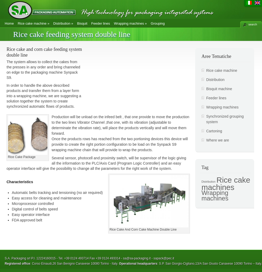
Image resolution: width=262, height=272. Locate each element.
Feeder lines (100, 23)
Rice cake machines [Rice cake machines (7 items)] (225, 184)
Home (9, 23)
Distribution (63, 23)
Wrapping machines (130, 23)
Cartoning (214, 131)
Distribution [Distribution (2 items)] (208, 181)
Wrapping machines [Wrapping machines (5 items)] (214, 195)
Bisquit (82, 23)
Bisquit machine (219, 89)
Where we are (217, 140)
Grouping (158, 23)
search (252, 24)
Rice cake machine (34, 23)
